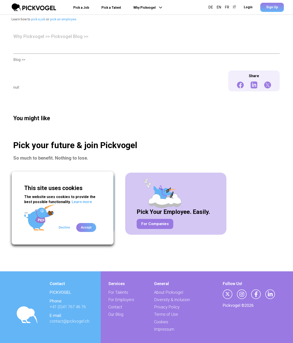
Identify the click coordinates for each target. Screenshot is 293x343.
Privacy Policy (167, 307)
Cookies (161, 321)
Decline (64, 227)
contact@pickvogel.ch (69, 321)
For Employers (121, 299)
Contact (115, 307)
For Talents (118, 292)
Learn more (82, 202)
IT (233, 7)
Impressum (164, 329)
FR (227, 7)
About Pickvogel (168, 292)
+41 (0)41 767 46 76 (68, 306)
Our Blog (115, 314)
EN (219, 7)
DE (211, 7)
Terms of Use (166, 314)
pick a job (38, 19)
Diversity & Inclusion (172, 299)
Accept (86, 227)
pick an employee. (63, 19)
